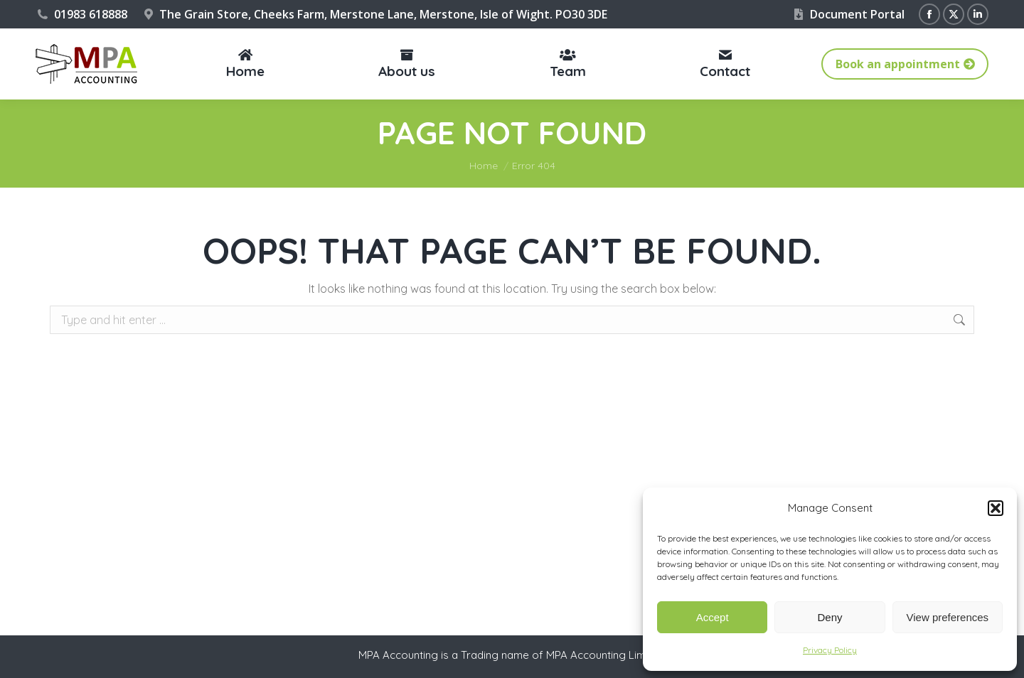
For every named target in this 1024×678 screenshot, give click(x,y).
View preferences (948, 617)
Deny (829, 617)
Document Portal (848, 14)
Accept (712, 617)
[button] (995, 508)
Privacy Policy (830, 650)
